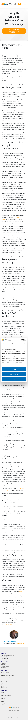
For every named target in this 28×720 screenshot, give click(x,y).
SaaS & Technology (6, 677)
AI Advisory (3, 663)
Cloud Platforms (5, 657)
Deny (14, 379)
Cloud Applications (5, 658)
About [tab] (23, 343)
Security (3, 700)
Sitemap (3, 703)
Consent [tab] (5, 343)
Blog (2, 683)
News (2, 684)
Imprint (3, 701)
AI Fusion (3, 667)
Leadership (3, 694)
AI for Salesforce (5, 666)
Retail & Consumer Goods (7, 675)
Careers (3, 697)
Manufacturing (4, 674)
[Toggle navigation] (24, 4)
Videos (2, 686)
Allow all (14, 369)
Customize (14, 374)
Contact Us (3, 704)
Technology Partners (6, 695)
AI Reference (4, 687)
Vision (2, 692)
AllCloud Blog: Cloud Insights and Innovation (14, 31)
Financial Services (5, 672)
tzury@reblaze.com (8, 624)
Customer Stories (5, 681)
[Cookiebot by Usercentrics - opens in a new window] (20, 340)
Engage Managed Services (7, 655)
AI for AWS (3, 664)
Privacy (3, 698)
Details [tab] (14, 343)
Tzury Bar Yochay (19, 643)
